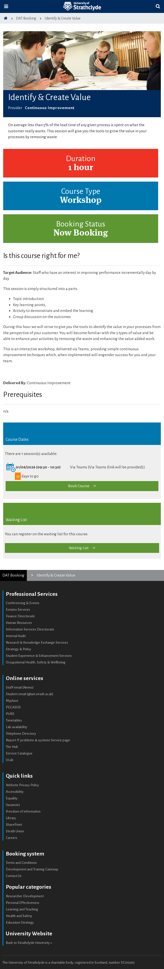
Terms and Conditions (21, 863)
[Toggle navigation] (6, 6)
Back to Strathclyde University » (29, 943)
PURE (10, 714)
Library (11, 818)
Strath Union (15, 831)
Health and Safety (19, 916)
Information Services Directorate (30, 629)
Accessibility (15, 792)
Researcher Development (25, 896)
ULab (9, 760)
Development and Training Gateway (32, 869)
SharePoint (14, 824)
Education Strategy (20, 922)
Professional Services (32, 594)
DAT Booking (13, 575)
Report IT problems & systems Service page (38, 740)
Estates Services (18, 609)
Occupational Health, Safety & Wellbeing (35, 662)
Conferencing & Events (22, 603)
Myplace (12, 700)
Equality (12, 798)
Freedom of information (23, 811)
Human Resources (19, 623)
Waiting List (79, 548)
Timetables (14, 720)
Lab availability (16, 727)
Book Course (78, 486)
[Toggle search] (158, 6)
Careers (11, 838)
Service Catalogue (19, 753)
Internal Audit (16, 636)
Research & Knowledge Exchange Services (37, 642)
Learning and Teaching (22, 909)
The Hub (12, 747)
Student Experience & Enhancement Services (39, 656)
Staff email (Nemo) (20, 687)
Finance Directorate (20, 616)
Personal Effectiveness (22, 903)
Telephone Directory (21, 733)
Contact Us (13, 876)
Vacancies (13, 805)
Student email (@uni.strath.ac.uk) (29, 694)
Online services (24, 678)
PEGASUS (13, 707)
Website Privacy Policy (22, 785)
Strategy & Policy (18, 649)
